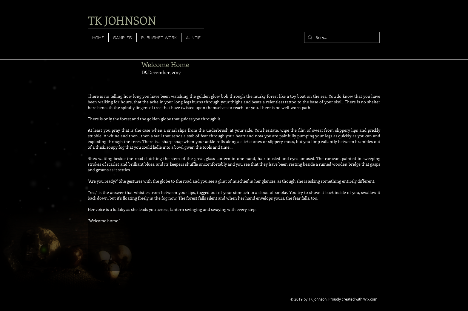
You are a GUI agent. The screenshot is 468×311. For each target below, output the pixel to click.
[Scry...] (341, 37)
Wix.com (370, 299)
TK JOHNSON (122, 20)
